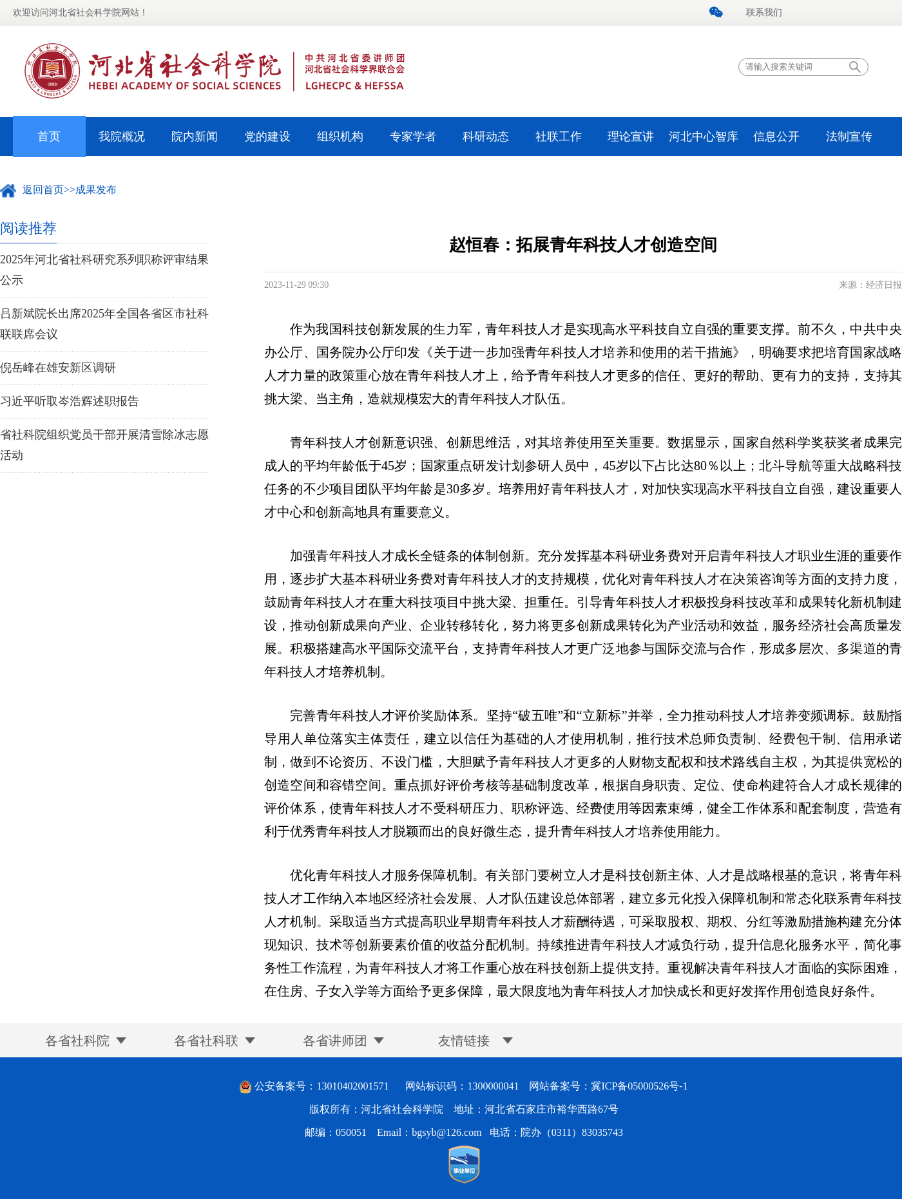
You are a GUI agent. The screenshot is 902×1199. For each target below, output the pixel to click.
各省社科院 (77, 1041)
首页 (49, 136)
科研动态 (486, 136)
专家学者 (413, 136)
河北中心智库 (703, 136)
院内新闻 (194, 136)
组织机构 (340, 136)
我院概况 (122, 136)
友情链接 (464, 1041)
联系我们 (764, 12)
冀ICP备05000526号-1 (639, 1086)
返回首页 (43, 189)
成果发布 (96, 189)
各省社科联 (206, 1041)
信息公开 (776, 136)
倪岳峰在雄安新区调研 (58, 367)
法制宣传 (849, 136)
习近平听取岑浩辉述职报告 (69, 401)
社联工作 (558, 136)
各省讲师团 (335, 1041)
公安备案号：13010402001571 (321, 1086)
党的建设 (267, 136)
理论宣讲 (631, 136)
